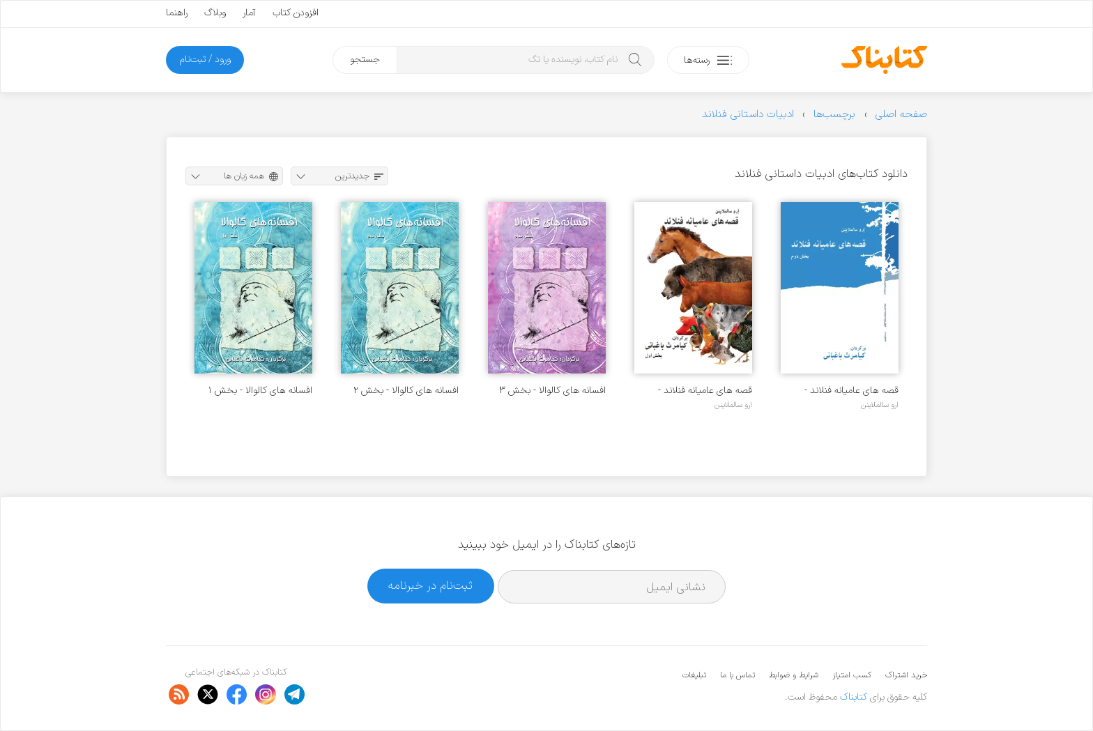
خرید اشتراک (906, 675)
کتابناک (853, 697)
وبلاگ (215, 13)
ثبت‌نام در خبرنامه (430, 585)
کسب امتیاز (851, 675)
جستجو (365, 59)
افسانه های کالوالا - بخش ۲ (406, 390)
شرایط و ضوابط (793, 675)
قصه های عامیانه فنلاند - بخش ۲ (851, 390)
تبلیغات (694, 675)
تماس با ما (737, 675)
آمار (249, 13)
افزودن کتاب (296, 13)
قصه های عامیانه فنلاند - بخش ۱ (705, 390)
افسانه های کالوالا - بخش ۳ (552, 390)
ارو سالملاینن (880, 404)
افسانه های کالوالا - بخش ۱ (260, 390)
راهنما (177, 13)
